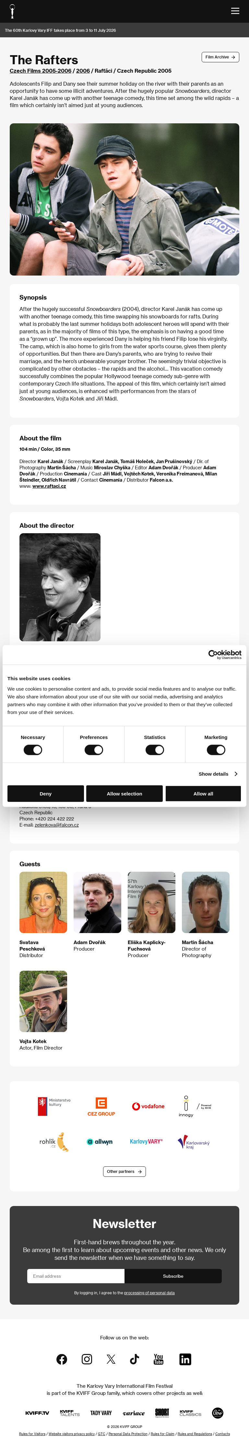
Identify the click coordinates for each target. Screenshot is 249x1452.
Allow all (203, 793)
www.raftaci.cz (49, 486)
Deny (46, 793)
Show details (214, 774)
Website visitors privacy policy (72, 1434)
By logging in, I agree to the (124, 1292)
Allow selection (124, 793)
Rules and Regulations (195, 1434)
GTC (101, 1434)
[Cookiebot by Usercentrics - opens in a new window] (213, 655)
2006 (83, 71)
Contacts (222, 1434)
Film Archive (217, 57)
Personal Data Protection (128, 1434)
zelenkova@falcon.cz (57, 825)
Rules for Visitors (32, 1434)
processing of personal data (149, 1292)
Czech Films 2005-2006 (40, 71)
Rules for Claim (162, 1434)
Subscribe (173, 1276)
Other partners (120, 1171)
